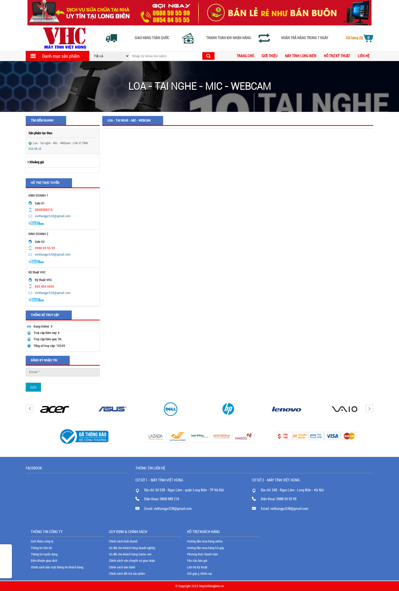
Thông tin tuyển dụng (44, 554)
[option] (55, 409)
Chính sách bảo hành (122, 567)
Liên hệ (363, 56)
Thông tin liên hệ (41, 548)
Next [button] (369, 408)
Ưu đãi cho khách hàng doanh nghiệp (132, 548)
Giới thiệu (269, 56)
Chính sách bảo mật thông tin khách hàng (57, 567)
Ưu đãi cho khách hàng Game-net (130, 554)
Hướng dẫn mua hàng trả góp (205, 548)
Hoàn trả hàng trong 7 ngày (304, 38)
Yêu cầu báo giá (197, 561)
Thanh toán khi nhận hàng (228, 38)
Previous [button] (29, 408)
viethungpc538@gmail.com (52, 216)
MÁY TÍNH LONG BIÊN (300, 56)
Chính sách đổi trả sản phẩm (127, 573)
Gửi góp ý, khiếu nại (199, 573)
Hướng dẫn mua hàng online (205, 541)
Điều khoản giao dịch (44, 561)
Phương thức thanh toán (202, 554)
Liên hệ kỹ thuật (197, 567)
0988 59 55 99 (286, 499)
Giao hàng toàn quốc (152, 38)
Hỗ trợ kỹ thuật (337, 56)
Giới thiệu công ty (42, 541)
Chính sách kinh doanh (123, 541)
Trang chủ (245, 56)
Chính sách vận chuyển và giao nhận (132, 561)
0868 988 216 (169, 499)
